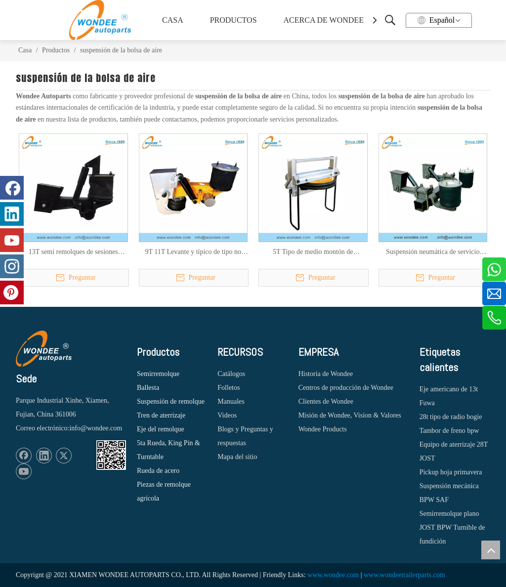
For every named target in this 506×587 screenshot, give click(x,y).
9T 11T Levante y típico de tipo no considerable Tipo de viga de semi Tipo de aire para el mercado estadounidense (193, 252)
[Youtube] (24, 471)
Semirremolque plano (449, 513)
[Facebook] (24, 455)
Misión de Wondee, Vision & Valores (349, 415)
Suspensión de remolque (171, 401)
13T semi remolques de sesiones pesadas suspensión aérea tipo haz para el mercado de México (73, 252)
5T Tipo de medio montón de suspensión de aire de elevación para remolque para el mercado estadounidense (312, 252)
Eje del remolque (160, 429)
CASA (172, 20)
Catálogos (231, 373)
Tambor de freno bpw (449, 430)
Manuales (230, 401)
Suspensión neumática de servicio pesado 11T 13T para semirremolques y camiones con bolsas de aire (433, 252)
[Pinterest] (12, 292)
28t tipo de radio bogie (451, 416)
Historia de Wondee (325, 373)
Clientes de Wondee (325, 401)
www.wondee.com (333, 575)
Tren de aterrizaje (161, 415)
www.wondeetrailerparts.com (404, 575)
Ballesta (148, 387)
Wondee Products (322, 429)
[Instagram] (12, 266)
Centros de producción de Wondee (345, 387)
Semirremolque (158, 373)
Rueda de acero (158, 470)
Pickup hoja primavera (451, 472)
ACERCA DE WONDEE (322, 20)
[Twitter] (64, 455)
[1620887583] (111, 455)
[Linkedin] (44, 455)
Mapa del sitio (237, 457)
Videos (227, 415)
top (490, 550)
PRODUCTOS (233, 20)
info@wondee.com (95, 428)
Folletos (228, 387)
